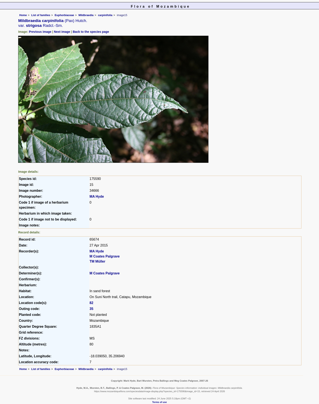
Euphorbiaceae (64, 15)
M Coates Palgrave (105, 256)
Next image (62, 31)
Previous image (40, 31)
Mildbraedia (85, 15)
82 (91, 303)
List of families (40, 15)
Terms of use (159, 402)
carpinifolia (105, 15)
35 (91, 309)
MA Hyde (97, 196)
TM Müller (97, 261)
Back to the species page (91, 31)
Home (23, 15)
